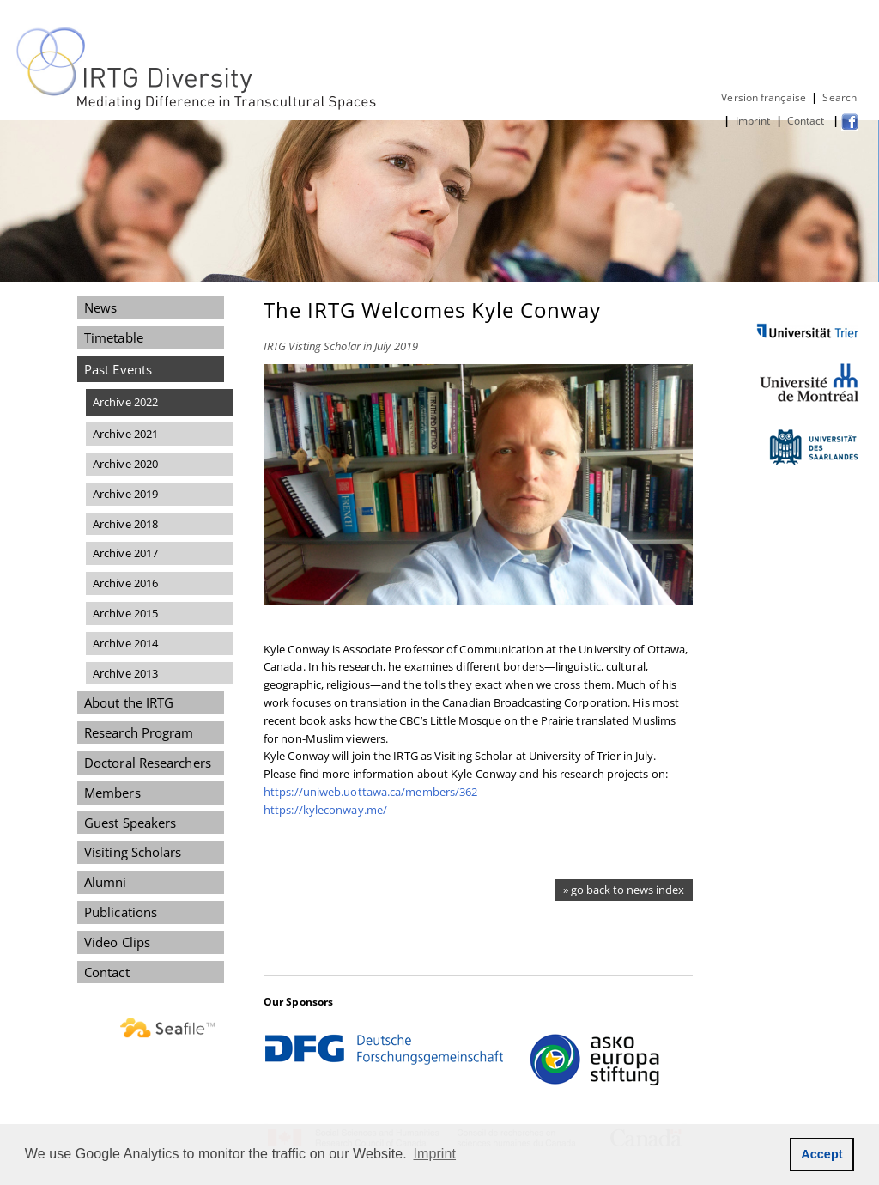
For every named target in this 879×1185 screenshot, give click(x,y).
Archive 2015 (125, 613)
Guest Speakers (130, 822)
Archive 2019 (125, 493)
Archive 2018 (125, 524)
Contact (807, 120)
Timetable (113, 337)
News (100, 307)
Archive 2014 (125, 643)
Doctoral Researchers (147, 762)
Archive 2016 (125, 583)
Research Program (138, 732)
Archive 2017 (125, 553)
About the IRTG (128, 702)
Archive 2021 (125, 433)
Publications (120, 912)
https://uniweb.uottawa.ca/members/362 (370, 791)
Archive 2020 (125, 463)
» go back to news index (623, 889)
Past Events (118, 369)
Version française (763, 97)
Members (112, 792)
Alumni (105, 881)
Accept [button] (822, 1154)
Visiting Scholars (133, 851)
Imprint (753, 120)
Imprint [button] (435, 1153)
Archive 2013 (125, 673)
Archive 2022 (125, 402)
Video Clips (117, 942)
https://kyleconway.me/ (325, 809)
